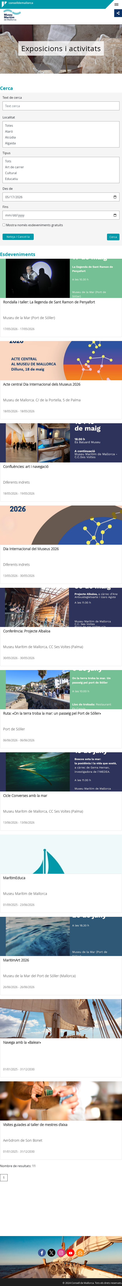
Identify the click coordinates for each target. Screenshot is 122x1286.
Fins (5, 207)
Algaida (61, 143)
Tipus (7, 153)
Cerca (113, 237)
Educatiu (61, 179)
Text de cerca (12, 97)
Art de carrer (61, 167)
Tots (61, 161)
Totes (61, 125)
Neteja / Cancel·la (18, 237)
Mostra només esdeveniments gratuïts (34, 225)
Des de (8, 188)
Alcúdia (61, 137)
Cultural (61, 173)
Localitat (9, 117)
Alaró (61, 131)
